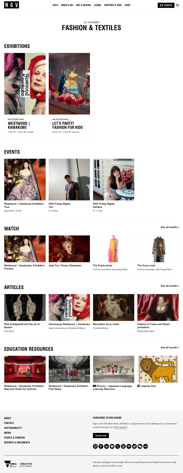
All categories (91, 22)
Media (7, 433)
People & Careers (14, 438)
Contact (9, 423)
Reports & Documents (17, 442)
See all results (170, 227)
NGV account (120, 427)
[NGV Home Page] (11, 5)
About (7, 418)
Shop (127, 5)
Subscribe (101, 436)
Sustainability (13, 428)
